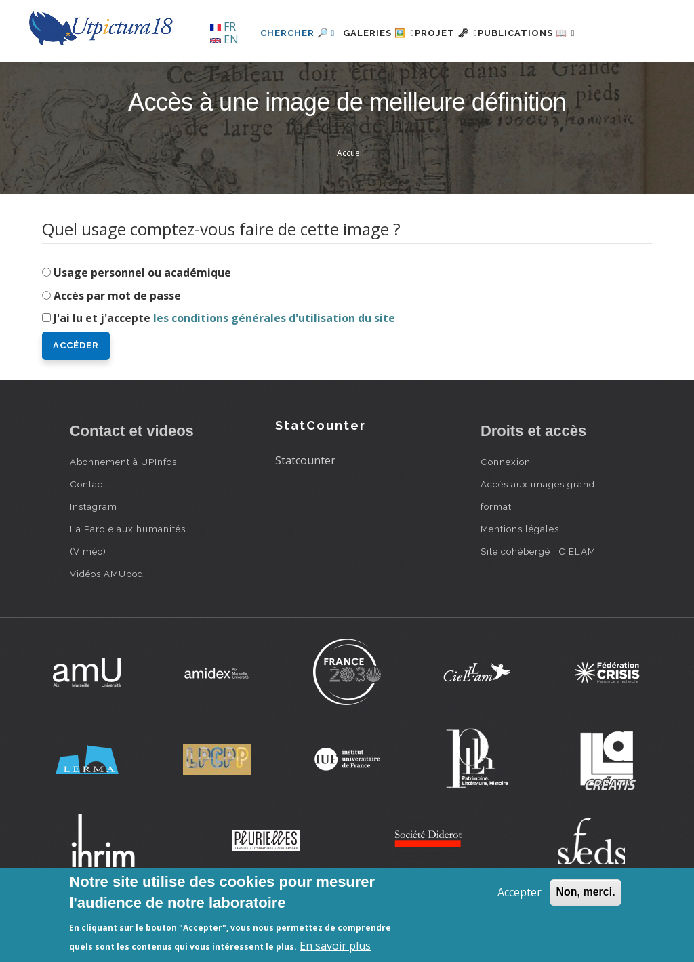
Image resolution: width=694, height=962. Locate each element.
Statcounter (305, 506)
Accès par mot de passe (117, 341)
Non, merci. (585, 892)
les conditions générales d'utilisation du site (274, 364)
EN (224, 39)
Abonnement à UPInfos (123, 508)
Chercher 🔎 (255, 79)
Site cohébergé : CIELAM (538, 598)
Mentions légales (520, 575)
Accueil (350, 199)
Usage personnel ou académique (142, 318)
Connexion (506, 508)
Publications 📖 (524, 79)
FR (223, 26)
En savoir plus (335, 945)
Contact (88, 530)
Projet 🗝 (428, 79)
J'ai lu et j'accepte (224, 364)
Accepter (519, 892)
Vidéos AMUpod (107, 620)
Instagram (93, 553)
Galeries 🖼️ (344, 79)
